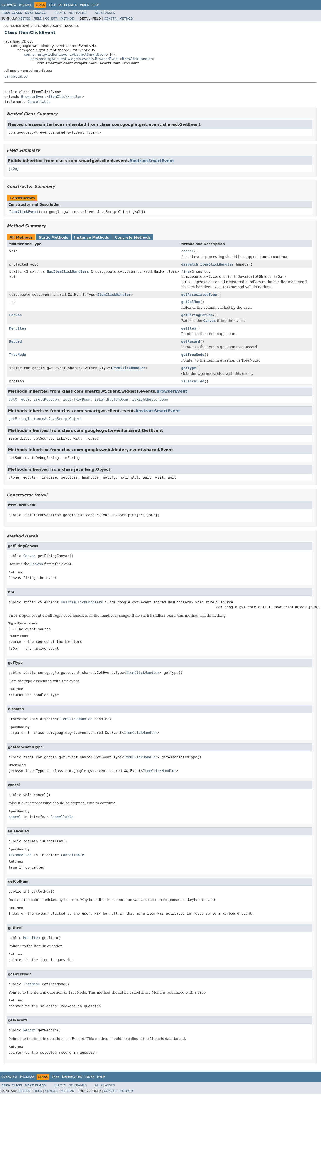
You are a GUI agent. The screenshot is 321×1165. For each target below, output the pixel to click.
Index (84, 5)
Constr (51, 18)
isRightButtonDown (150, 399)
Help (95, 5)
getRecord (190, 342)
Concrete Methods (133, 237)
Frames (60, 13)
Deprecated (68, 5)
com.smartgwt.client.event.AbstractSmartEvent (65, 54)
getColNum (190, 302)
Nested (24, 18)
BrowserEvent (33, 97)
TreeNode (17, 355)
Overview (8, 5)
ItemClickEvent (24, 212)
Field (38, 18)
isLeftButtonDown (111, 399)
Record (15, 342)
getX (12, 399)
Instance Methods (91, 237)
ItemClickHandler (137, 59)
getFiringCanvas (197, 315)
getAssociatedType (199, 295)
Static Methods (53, 237)
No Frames (78, 13)
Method (67, 18)
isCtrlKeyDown (76, 399)
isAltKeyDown (46, 399)
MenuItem (17, 328)
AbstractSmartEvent (151, 160)
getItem (188, 328)
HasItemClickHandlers (68, 271)
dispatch (189, 264)
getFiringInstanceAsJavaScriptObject (45, 419)
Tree (52, 5)
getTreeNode (192, 355)
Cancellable (15, 76)
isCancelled (192, 381)
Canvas (15, 315)
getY (25, 399)
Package (25, 5)
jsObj (13, 169)
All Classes (105, 13)
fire (185, 271)
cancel (187, 251)
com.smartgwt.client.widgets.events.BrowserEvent (74, 59)
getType (188, 368)
